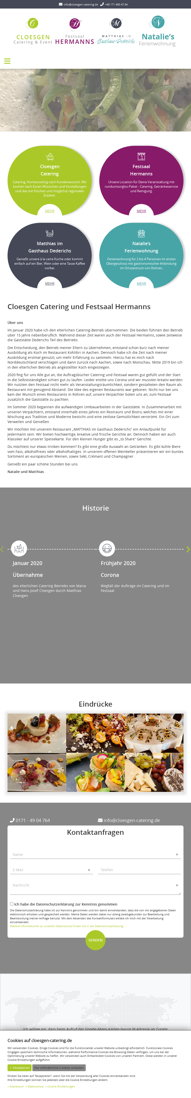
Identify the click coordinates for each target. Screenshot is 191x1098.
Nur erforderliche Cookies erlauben (59, 1068)
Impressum (17, 1086)
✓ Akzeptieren (20, 1068)
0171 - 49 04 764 (30, 820)
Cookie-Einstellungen (61, 1086)
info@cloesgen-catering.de (129, 820)
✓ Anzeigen (95, 994)
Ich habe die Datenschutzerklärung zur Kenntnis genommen (63, 904)
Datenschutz (36, 1086)
